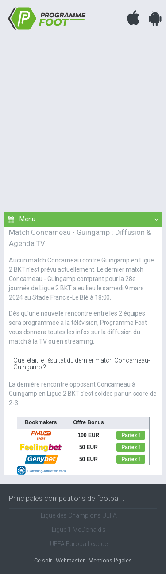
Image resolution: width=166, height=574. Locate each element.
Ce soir (43, 560)
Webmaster (70, 560)
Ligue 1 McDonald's (79, 529)
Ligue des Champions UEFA (79, 515)
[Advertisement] (83, 120)
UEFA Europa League (79, 543)
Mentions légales (110, 560)
